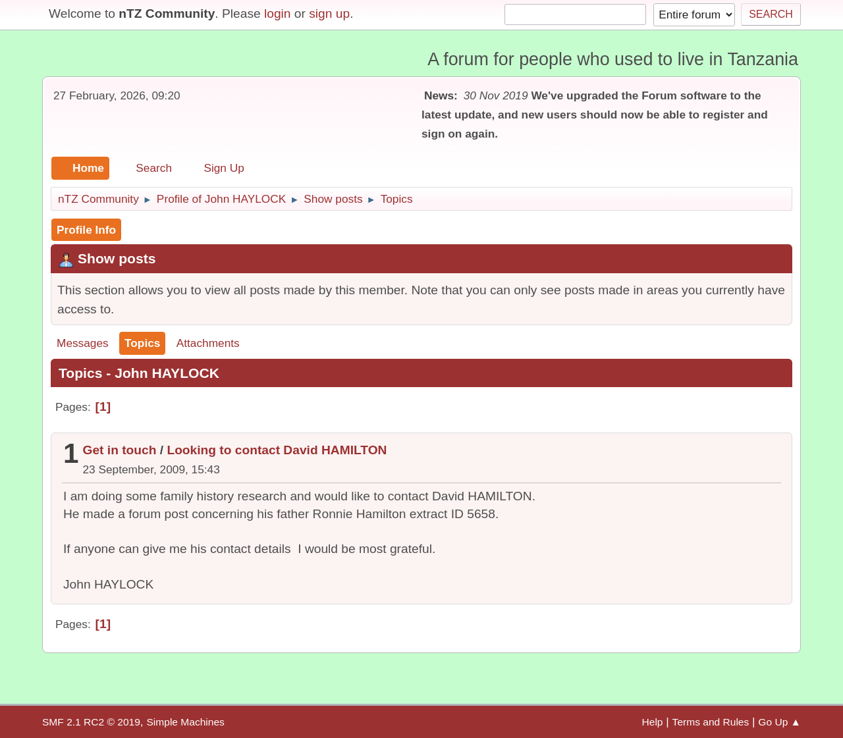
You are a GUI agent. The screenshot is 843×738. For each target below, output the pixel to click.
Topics (142, 343)
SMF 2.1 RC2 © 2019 (91, 721)
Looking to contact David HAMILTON (277, 450)
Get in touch (120, 450)
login (277, 13)
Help (652, 721)
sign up (329, 13)
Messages (83, 343)
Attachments (208, 343)
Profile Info (86, 229)
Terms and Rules (710, 721)
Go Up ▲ (779, 721)
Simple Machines (185, 721)
